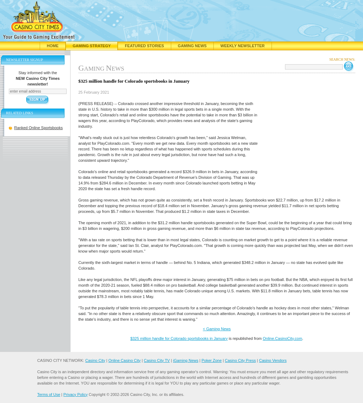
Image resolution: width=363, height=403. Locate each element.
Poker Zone (211, 360)
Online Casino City (124, 360)
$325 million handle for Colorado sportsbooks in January (179, 338)
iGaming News (186, 360)
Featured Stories (144, 46)
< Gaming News (217, 329)
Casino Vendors (273, 360)
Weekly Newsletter (242, 46)
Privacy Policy (75, 394)
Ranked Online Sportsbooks (38, 128)
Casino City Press (240, 360)
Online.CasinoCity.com (282, 338)
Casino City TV (157, 360)
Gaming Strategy (92, 46)
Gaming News (192, 46)
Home (52, 46)
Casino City (95, 360)
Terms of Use (48, 394)
